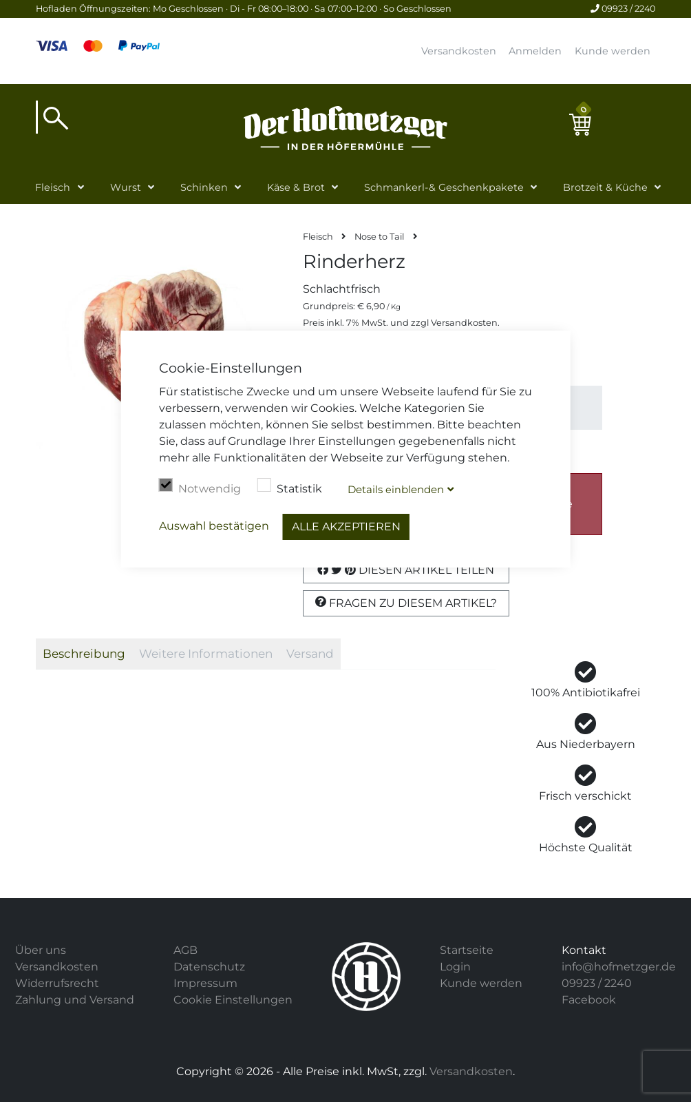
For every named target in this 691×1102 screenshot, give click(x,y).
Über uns (40, 950)
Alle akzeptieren (346, 526)
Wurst (125, 187)
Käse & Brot (296, 187)
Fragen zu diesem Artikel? (406, 603)
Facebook (589, 999)
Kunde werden (612, 51)
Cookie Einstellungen (233, 999)
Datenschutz (209, 966)
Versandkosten (458, 51)
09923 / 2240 (623, 8)
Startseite (466, 950)
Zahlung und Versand (74, 999)
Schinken (204, 187)
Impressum (205, 983)
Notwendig (200, 487)
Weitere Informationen (206, 654)
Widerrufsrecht (57, 983)
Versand (310, 654)
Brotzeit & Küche (605, 187)
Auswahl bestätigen (214, 525)
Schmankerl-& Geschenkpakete (444, 187)
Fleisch (52, 187)
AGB (185, 950)
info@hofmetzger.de (619, 966)
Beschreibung (84, 654)
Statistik (289, 487)
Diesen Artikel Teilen (405, 569)
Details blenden (396, 489)
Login (455, 966)
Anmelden (535, 51)
